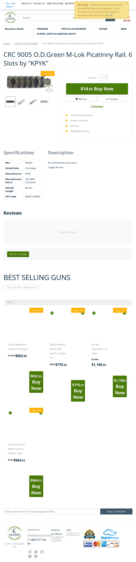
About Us (26, 3)
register (9, 6)
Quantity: (92, 77)
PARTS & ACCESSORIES (73, 28)
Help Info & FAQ (54, 3)
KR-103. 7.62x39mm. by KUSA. (99, 349)
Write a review (18, 254)
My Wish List (71, 3)
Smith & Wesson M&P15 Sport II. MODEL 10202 (16, 449)
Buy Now (97, 89)
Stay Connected (116, 511)
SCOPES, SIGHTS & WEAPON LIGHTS (56, 33)
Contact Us (39, 3)
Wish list (81, 99)
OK (110, 15)
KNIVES (103, 28)
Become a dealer (14, 28)
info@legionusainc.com (39, 535)
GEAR (124, 28)
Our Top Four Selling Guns (22, 287)
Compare (112, 99)
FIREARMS (42, 28)
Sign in (8, 3)
